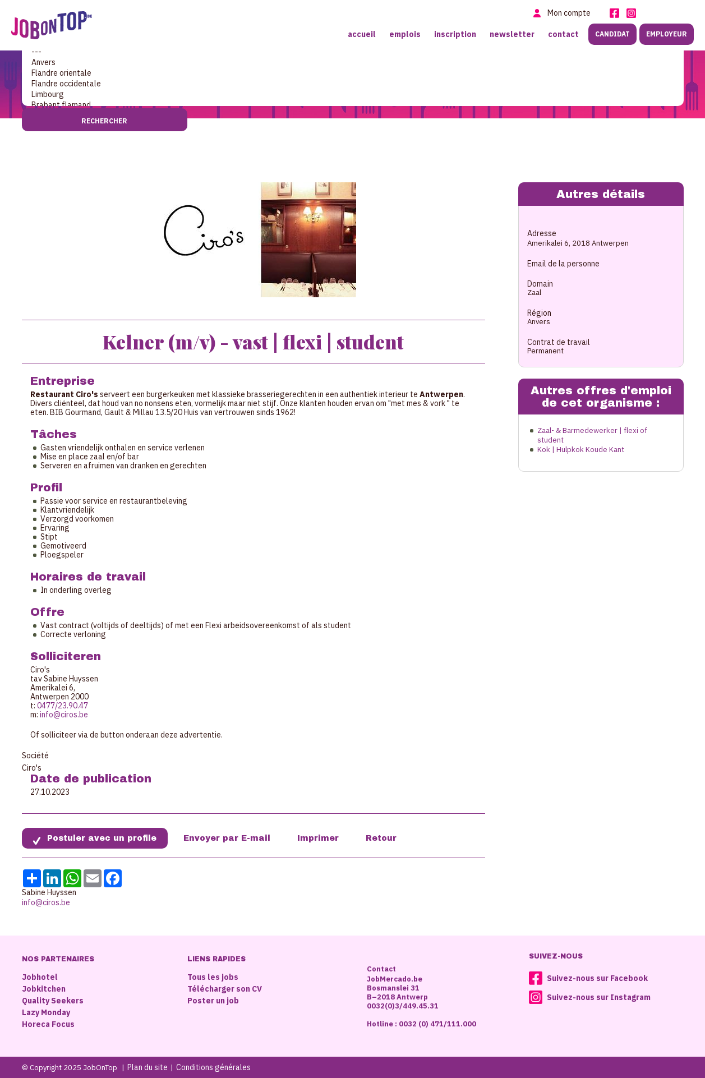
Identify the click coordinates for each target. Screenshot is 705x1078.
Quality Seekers (53, 1001)
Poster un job (213, 1001)
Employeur (666, 34)
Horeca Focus (48, 1024)
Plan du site (147, 1067)
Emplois (405, 34)
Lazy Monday (46, 1012)
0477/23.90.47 (62, 706)
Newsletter (512, 34)
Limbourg (352, 94)
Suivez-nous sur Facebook (597, 978)
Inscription (455, 34)
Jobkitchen (44, 989)
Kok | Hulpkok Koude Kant (580, 449)
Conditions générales (213, 1067)
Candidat (612, 34)
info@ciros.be (64, 715)
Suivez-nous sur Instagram (599, 997)
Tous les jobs (212, 977)
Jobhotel (40, 977)
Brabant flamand (352, 105)
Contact (563, 34)
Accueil (362, 34)
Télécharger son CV (224, 989)
